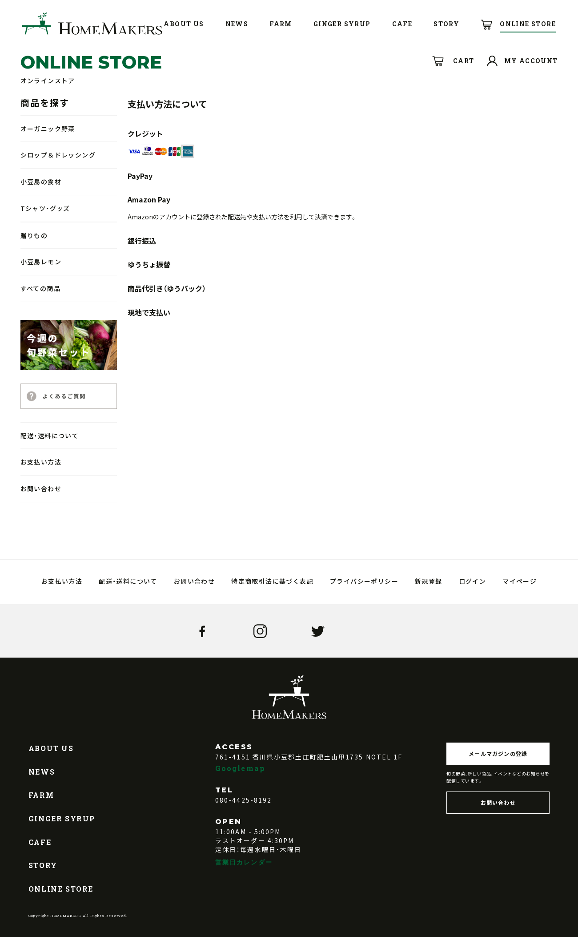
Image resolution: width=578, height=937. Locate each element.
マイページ (519, 581)
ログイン (472, 581)
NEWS (41, 771)
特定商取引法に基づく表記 (272, 581)
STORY (42, 865)
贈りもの (34, 235)
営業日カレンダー (244, 862)
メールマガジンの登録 (498, 753)
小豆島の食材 (40, 181)
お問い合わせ (40, 488)
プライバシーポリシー (364, 581)
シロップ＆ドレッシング (58, 154)
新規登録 (428, 581)
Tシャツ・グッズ (45, 208)
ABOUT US (51, 748)
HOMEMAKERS (92, 23)
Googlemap (240, 768)
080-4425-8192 (243, 800)
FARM (41, 795)
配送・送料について (49, 435)
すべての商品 (40, 288)
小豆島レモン (40, 261)
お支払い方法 (40, 461)
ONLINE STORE (60, 888)
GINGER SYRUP (61, 818)
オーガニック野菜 (47, 128)
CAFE (39, 842)
